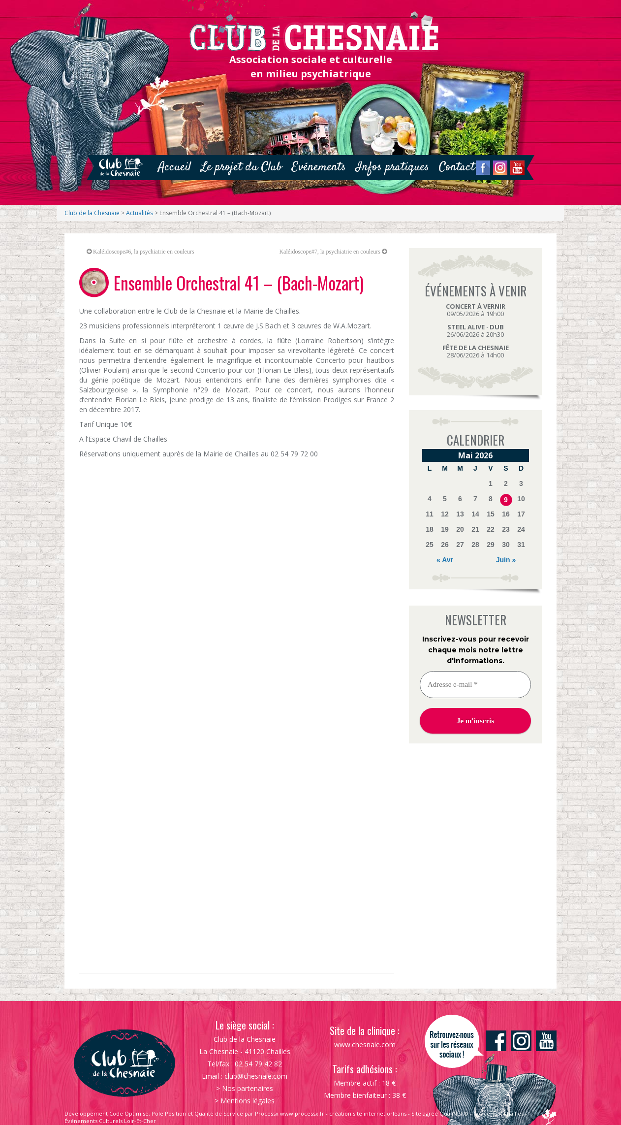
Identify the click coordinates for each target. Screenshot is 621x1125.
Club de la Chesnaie (92, 213)
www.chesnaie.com (365, 1044)
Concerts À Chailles (498, 1113)
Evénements (319, 167)
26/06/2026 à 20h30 (475, 330)
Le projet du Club (241, 167)
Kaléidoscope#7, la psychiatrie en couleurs (329, 251)
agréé (430, 1113)
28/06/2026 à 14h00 (475, 351)
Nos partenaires (247, 1088)
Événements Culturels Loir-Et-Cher (110, 1121)
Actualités (139, 213)
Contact (457, 167)
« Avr (444, 560)
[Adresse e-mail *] (475, 684)
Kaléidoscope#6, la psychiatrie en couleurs (143, 251)
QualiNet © (453, 1113)
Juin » (506, 560)
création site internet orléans (367, 1113)
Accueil (174, 167)
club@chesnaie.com (255, 1076)
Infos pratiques (392, 167)
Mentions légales (247, 1100)
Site (416, 1113)
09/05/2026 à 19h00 (475, 310)
